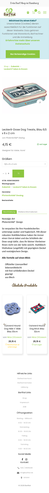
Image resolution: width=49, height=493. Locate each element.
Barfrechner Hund (24, 378)
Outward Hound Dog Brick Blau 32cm (37, 328)
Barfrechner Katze (24, 383)
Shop (6, 66)
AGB (24, 407)
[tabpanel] (24, 96)
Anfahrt (26, 477)
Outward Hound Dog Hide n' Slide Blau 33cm (12, 328)
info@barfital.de (26, 473)
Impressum (24, 402)
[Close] (23, 54)
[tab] (9, 212)
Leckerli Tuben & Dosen (15, 69)
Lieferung (24, 387)
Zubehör (15, 66)
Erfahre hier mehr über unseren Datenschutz (23, 42)
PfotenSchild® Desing (15, 138)
